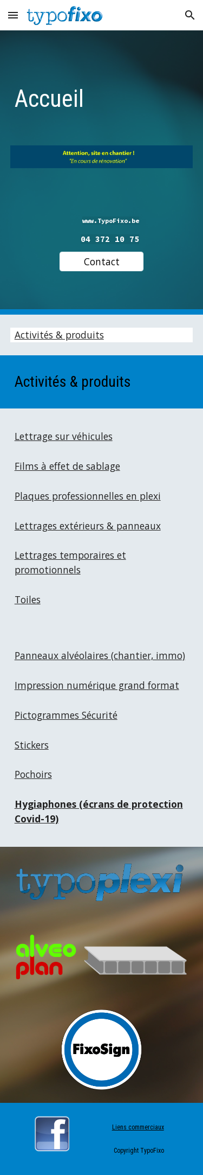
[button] (13, 15)
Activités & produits (59, 334)
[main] (101, 96)
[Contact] (101, 261)
